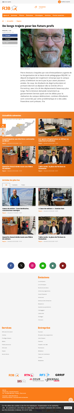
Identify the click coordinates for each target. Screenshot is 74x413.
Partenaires (41, 347)
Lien (5, 42)
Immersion (41, 297)
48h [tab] (6, 185)
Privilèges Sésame (6, 338)
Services (48, 15)
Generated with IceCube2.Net (20, 397)
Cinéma (4, 335)
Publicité (40, 341)
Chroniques (39, 15)
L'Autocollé (41, 313)
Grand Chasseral (42, 294)
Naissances (41, 303)
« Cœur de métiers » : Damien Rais (51, 208)
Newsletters (42, 265)
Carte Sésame (41, 338)
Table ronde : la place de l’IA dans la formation (51, 167)
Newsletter (41, 360)
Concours (40, 319)
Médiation (40, 351)
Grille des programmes (44, 291)
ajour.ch (6, 15)
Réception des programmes (45, 335)
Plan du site (23, 393)
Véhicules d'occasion (7, 331)
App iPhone (52, 265)
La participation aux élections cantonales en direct (18, 140)
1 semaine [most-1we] (14, 185)
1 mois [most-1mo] (23, 185)
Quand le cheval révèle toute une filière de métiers (17, 167)
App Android (62, 265)
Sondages (40, 316)
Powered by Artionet (7, 397)
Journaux (14, 15)
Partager (6, 35)
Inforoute (4, 347)
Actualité (10, 21)
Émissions (29, 15)
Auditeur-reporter (64, 1)
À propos (40, 331)
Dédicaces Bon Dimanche (44, 300)
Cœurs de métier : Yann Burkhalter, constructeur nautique (15, 209)
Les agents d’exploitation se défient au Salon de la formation (53, 140)
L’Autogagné (41, 310)
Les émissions (41, 281)
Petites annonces (6, 344)
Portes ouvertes (58, 15)
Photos (21, 15)
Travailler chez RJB (43, 344)
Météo (3, 341)
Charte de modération (44, 354)
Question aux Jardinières (44, 307)
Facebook (10, 265)
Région (19, 21)
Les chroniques (42, 284)
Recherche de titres (43, 287)
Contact (40, 357)
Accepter (68, 408)
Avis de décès (5, 354)
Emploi (4, 351)
